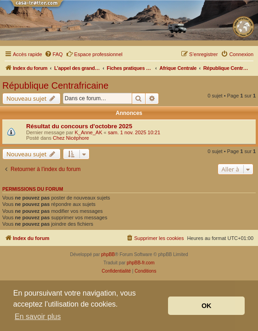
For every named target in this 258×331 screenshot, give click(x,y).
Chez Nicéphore (71, 138)
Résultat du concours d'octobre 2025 (79, 126)
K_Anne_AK (88, 132)
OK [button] (207, 305)
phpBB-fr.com (141, 262)
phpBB (108, 254)
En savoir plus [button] (38, 316)
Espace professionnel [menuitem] (94, 54)
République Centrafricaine (55, 85)
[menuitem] (54, 54)
